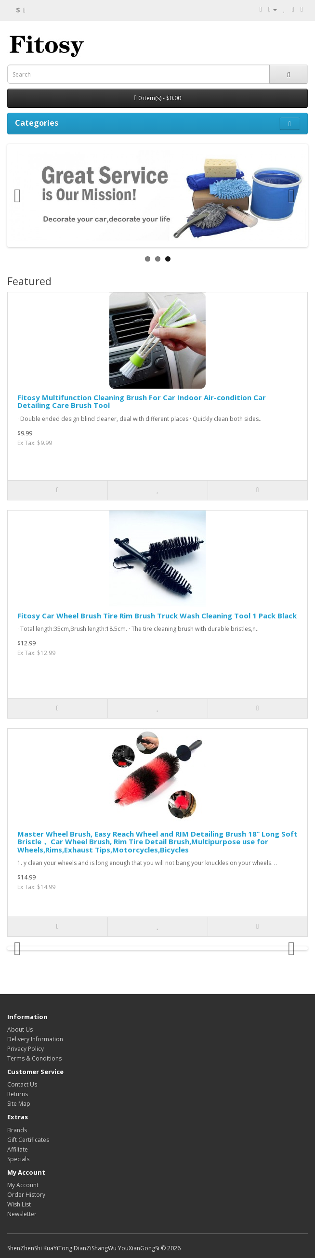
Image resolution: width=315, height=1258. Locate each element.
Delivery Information (35, 1039)
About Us (20, 1029)
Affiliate (17, 1149)
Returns (17, 1094)
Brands (17, 1130)
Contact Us (22, 1084)
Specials (18, 1159)
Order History (26, 1195)
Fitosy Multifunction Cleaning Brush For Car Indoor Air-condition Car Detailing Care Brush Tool (141, 401)
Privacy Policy (25, 1049)
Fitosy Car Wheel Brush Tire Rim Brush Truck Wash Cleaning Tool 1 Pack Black (157, 615)
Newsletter (22, 1214)
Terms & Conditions (34, 1058)
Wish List (19, 1204)
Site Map (18, 1104)
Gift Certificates (28, 1140)
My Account (23, 1185)
